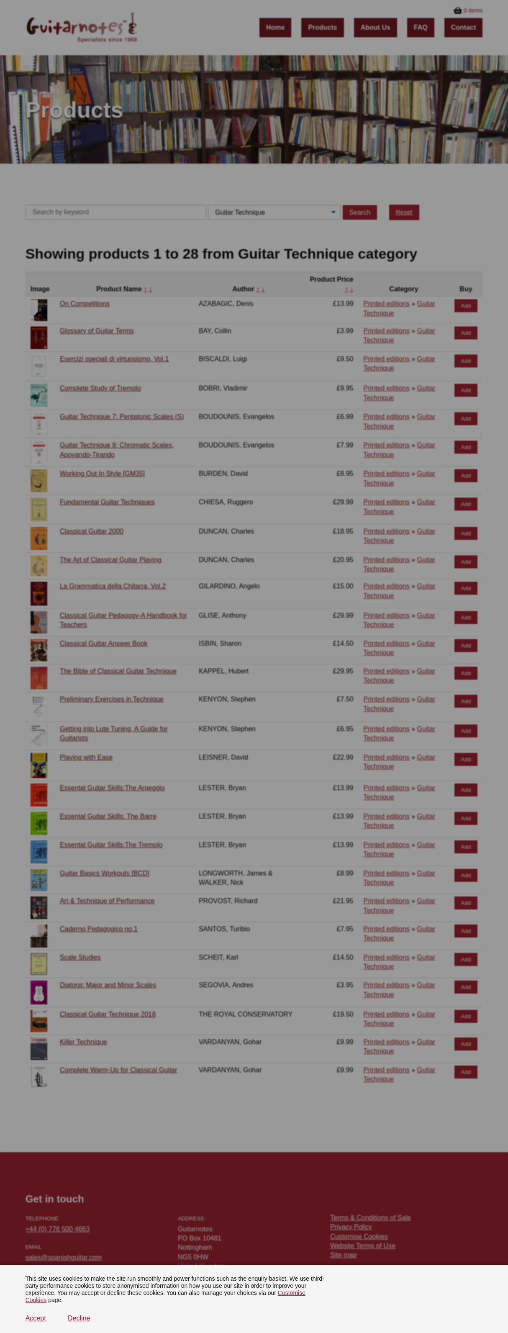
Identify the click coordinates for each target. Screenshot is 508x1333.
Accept (36, 1318)
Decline (79, 1318)
